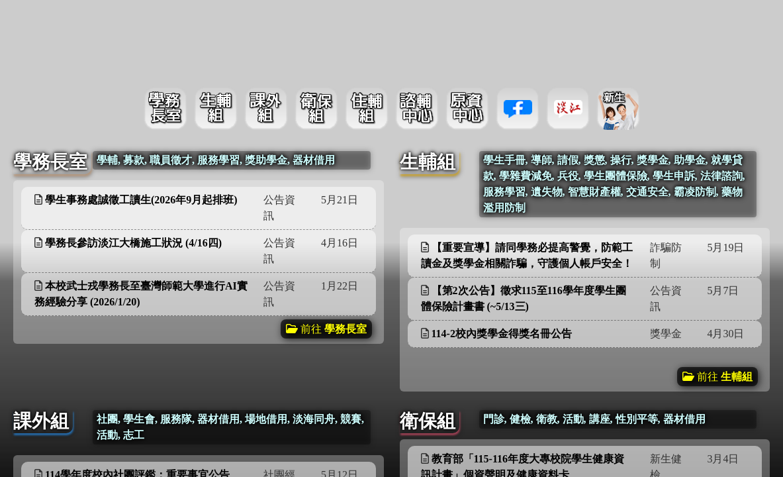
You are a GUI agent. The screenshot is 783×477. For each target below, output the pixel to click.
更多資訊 (338, 198)
